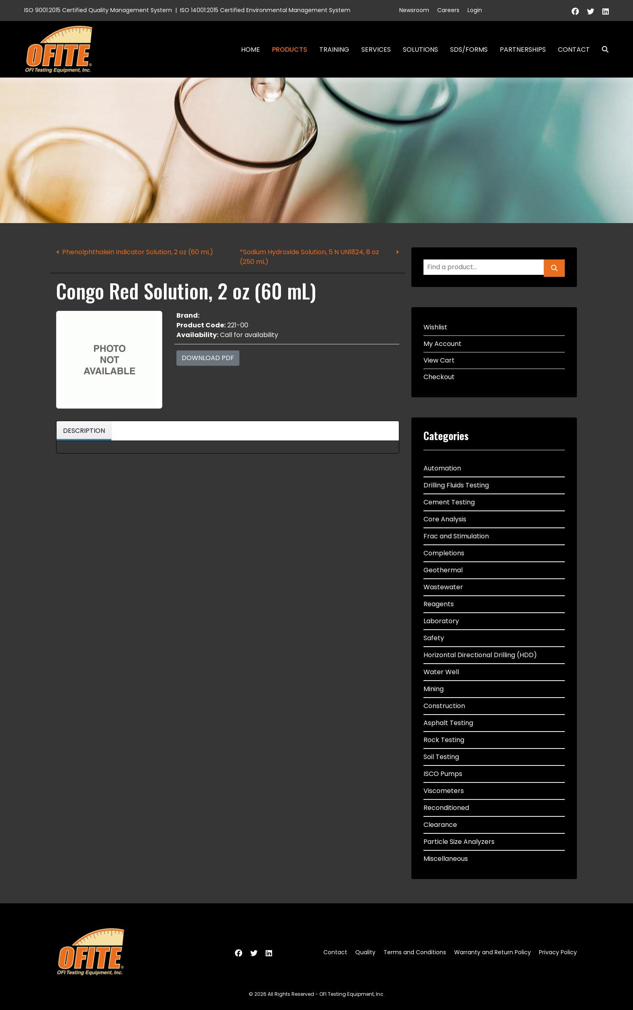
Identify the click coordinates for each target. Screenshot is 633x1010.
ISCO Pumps (442, 773)
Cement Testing (449, 502)
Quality (365, 952)
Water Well (441, 672)
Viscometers (443, 790)
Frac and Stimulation (456, 536)
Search (602, 49)
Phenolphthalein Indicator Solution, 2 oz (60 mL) (137, 252)
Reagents (438, 604)
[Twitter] (590, 11)
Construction (444, 706)
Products (289, 49)
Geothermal (443, 570)
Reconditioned (446, 807)
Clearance (440, 824)
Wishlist (435, 327)
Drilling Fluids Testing (456, 485)
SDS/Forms (469, 49)
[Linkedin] (605, 11)
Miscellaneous (445, 858)
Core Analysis (444, 519)
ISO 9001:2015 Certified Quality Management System (98, 10)
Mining (433, 689)
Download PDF (208, 358)
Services (376, 49)
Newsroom (414, 10)
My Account (442, 343)
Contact (574, 49)
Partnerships (523, 49)
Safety (433, 638)
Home (250, 49)
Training (334, 49)
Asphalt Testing (448, 722)
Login (474, 10)
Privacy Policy (558, 952)
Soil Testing (441, 756)
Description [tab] (84, 430)
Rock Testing (443, 739)
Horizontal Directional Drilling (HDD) (480, 655)
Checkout (439, 377)
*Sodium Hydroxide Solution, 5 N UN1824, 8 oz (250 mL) (309, 256)
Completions (443, 553)
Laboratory (441, 621)
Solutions (420, 49)
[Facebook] (575, 11)
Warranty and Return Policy (492, 952)
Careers (448, 10)
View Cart (439, 360)
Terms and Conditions (415, 952)
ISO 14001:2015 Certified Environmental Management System (265, 10)
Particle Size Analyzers (459, 841)
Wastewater (443, 587)
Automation (442, 468)
